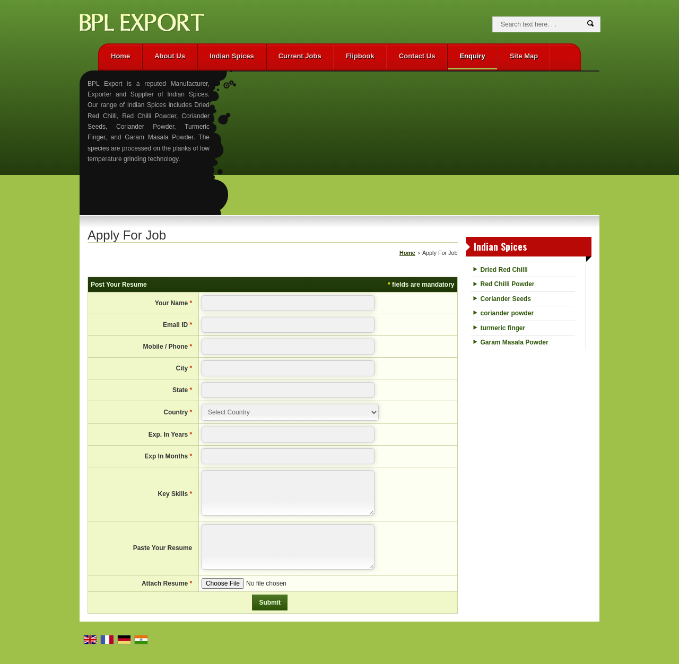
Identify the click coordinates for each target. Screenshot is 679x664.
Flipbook (360, 56)
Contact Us (417, 56)
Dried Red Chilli (504, 269)
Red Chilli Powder (508, 284)
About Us (169, 56)
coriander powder (507, 313)
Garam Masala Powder (515, 342)
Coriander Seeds (506, 299)
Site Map (524, 56)
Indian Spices (232, 56)
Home (120, 56)
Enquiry (472, 56)
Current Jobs (299, 56)
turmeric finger (503, 328)
